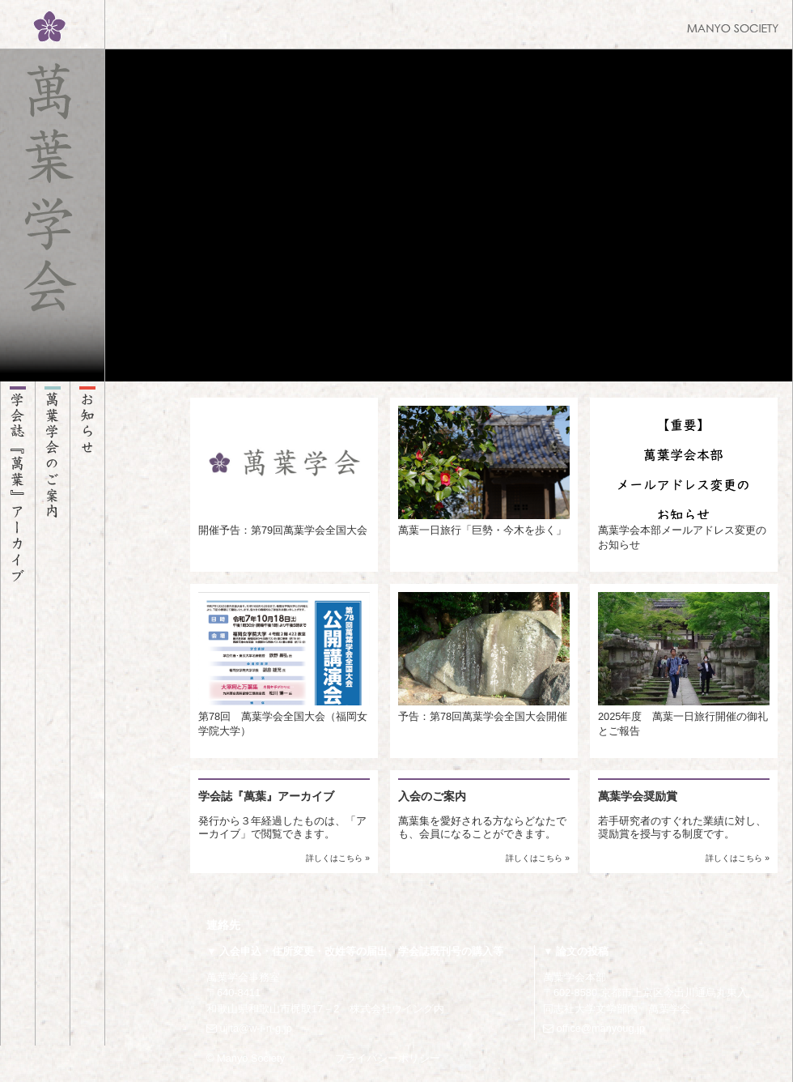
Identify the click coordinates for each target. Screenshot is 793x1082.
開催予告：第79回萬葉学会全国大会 (284, 471)
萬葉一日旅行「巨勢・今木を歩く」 (484, 471)
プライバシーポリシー (387, 1058)
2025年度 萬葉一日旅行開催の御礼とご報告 (684, 664)
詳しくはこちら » (338, 858)
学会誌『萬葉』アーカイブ (18, 713)
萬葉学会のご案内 (53, 713)
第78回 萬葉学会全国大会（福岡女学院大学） (284, 664)
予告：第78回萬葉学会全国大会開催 (484, 657)
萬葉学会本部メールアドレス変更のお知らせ (684, 478)
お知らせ (87, 713)
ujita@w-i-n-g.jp (249, 1028)
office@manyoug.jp (594, 1028)
